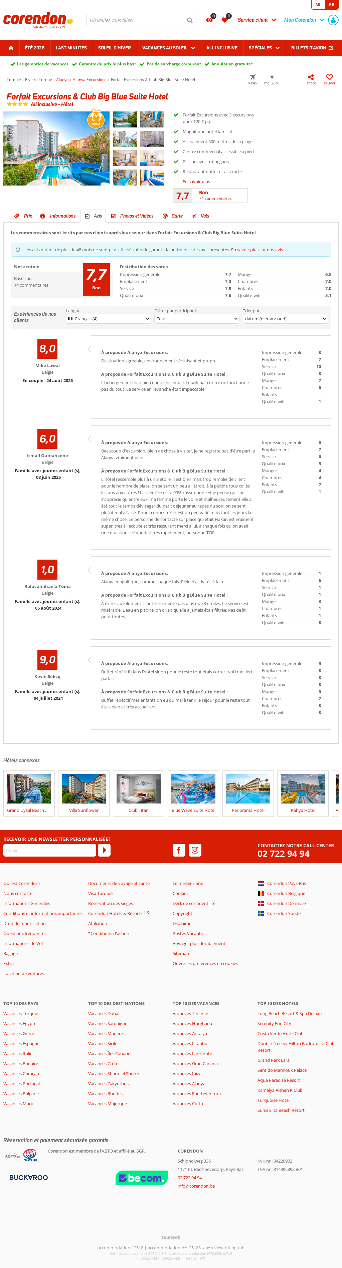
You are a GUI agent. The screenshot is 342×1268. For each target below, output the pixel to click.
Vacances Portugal (21, 1083)
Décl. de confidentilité (194, 903)
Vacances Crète (103, 1063)
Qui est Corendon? (21, 883)
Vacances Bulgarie (21, 1093)
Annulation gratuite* (232, 64)
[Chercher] (190, 20)
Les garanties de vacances (42, 64)
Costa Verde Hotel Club (281, 1033)
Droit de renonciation (24, 923)
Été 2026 (34, 48)
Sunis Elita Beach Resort (281, 1110)
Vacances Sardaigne (107, 1023)
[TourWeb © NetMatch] (171, 1237)
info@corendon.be (196, 1186)
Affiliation (97, 923)
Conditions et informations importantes (42, 913)
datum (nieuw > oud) (266, 319)
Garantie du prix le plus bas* (107, 64)
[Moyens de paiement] (28, 1177)
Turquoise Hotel (274, 1100)
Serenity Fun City (274, 1023)
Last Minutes (71, 48)
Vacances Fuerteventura (197, 1093)
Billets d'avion (308, 48)
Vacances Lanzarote (192, 1053)
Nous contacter (18, 893)
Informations (63, 216)
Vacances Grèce (18, 1033)
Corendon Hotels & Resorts (115, 913)
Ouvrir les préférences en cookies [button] (205, 963)
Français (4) (83, 319)
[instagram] (195, 850)
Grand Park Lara (274, 1060)
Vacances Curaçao (21, 1073)
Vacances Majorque (107, 1103)
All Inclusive (221, 48)
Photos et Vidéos (137, 216)
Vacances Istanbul (190, 1043)
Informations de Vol (23, 943)
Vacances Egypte (19, 1023)
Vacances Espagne (21, 1043)
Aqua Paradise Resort (279, 1080)
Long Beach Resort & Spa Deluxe (290, 1013)
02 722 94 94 (284, 854)
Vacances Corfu (188, 1103)
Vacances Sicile (102, 1043)
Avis (98, 216)
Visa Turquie (100, 893)
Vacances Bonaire (20, 1063)
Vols (205, 216)
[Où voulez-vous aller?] (141, 20)
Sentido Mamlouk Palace (282, 1070)
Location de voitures (23, 973)
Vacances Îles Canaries (110, 1053)
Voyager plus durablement (199, 943)
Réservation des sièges (110, 903)
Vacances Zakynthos (108, 1083)
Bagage (10, 953)
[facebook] (179, 850)
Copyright (182, 913)
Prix (28, 216)
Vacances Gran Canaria (195, 1063)
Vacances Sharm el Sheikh (113, 1073)
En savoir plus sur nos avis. (257, 250)
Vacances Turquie (20, 1013)
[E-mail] (49, 850)
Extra (8, 963)
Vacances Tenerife (190, 1013)
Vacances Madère (105, 1033)
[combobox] (141, 20)
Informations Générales (26, 903)
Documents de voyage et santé (119, 883)
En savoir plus (196, 182)
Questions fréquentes (24, 933)
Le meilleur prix (188, 883)
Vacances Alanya (189, 1083)
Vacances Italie (17, 1053)
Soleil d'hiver (114, 48)
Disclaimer (183, 923)
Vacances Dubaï (103, 1013)
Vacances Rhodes (105, 1093)
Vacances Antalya (190, 1033)
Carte (177, 216)
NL (318, 4)
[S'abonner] (104, 850)
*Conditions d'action (108, 933)
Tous (161, 319)
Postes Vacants (188, 933)
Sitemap (181, 953)
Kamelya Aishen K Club (280, 1090)
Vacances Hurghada (192, 1023)
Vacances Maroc (19, 1103)
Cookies (180, 893)
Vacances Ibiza (187, 1073)
